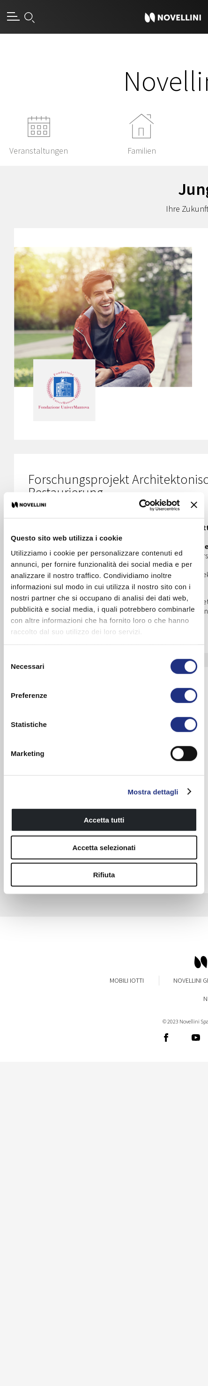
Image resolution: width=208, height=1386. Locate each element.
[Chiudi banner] (194, 505)
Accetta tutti (104, 820)
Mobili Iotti (127, 980)
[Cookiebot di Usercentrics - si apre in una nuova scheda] (139, 505)
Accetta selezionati (103, 847)
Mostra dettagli (152, 791)
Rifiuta (104, 875)
